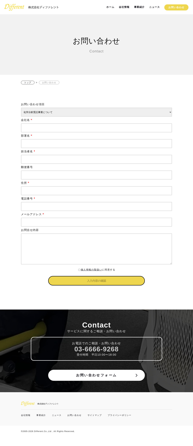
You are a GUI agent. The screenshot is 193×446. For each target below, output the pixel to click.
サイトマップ (95, 424)
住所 (96, 188)
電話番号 (96, 204)
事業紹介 (139, 7)
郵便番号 (96, 173)
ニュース (154, 7)
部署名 (96, 141)
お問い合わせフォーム (106, 385)
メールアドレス (96, 220)
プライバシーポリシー (119, 424)
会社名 (96, 125)
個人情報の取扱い (91, 275)
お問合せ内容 (96, 250)
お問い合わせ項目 (96, 110)
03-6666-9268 (96, 358)
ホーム (110, 7)
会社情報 (124, 7)
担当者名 (96, 157)
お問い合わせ (176, 7)
